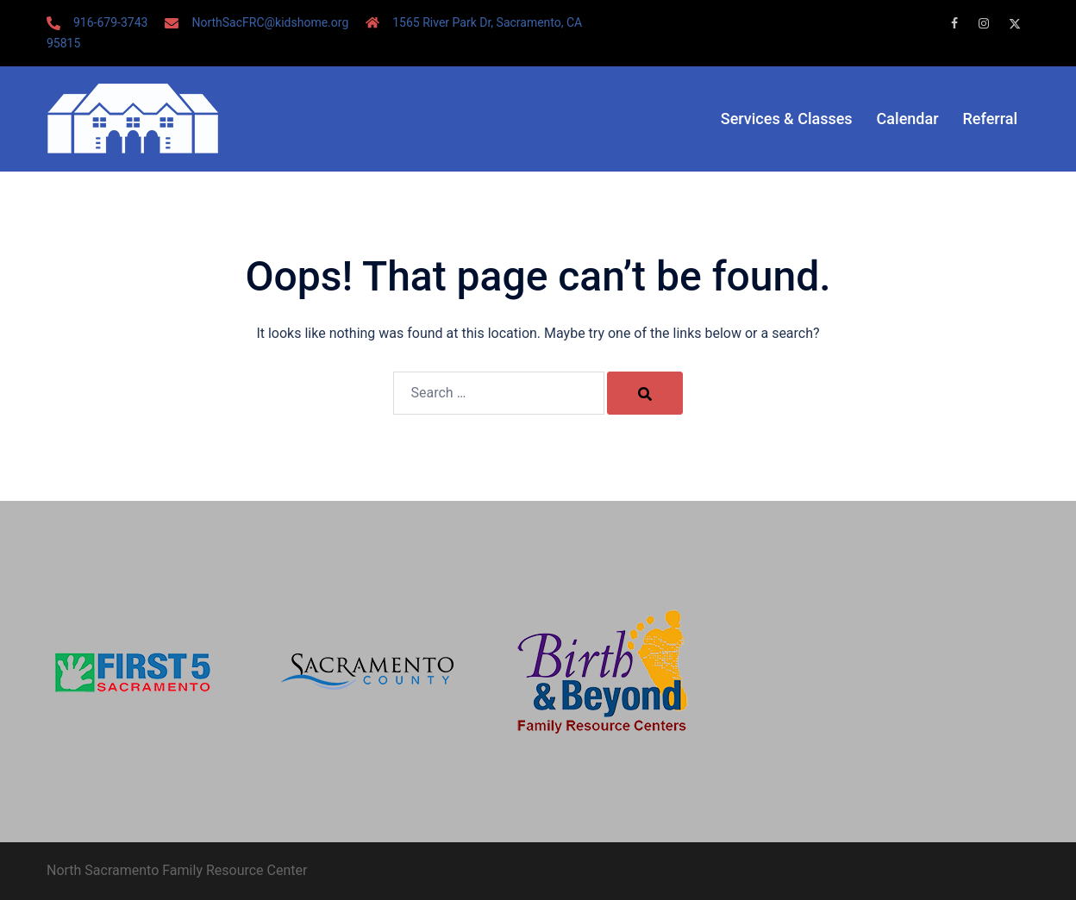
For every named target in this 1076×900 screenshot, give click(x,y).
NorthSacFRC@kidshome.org (269, 22)
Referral (990, 118)
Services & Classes (787, 118)
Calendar (908, 118)
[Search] (645, 393)
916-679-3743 (110, 22)
